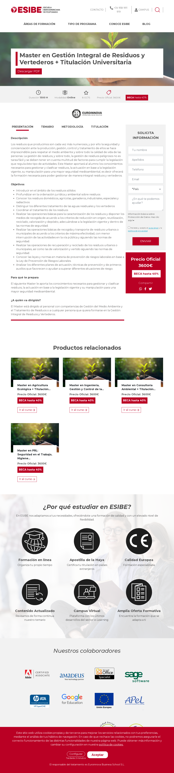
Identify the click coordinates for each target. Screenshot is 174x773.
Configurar (76, 753)
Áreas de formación (39, 24)
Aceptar (97, 755)
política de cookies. (111, 744)
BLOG (146, 24)
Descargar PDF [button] (29, 71)
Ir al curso (27, 409)
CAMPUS (144, 9)
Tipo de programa (82, 24)
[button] (25, 128)
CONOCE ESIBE (119, 24)
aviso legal (153, 228)
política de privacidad (138, 231)
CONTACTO (97, 9)
